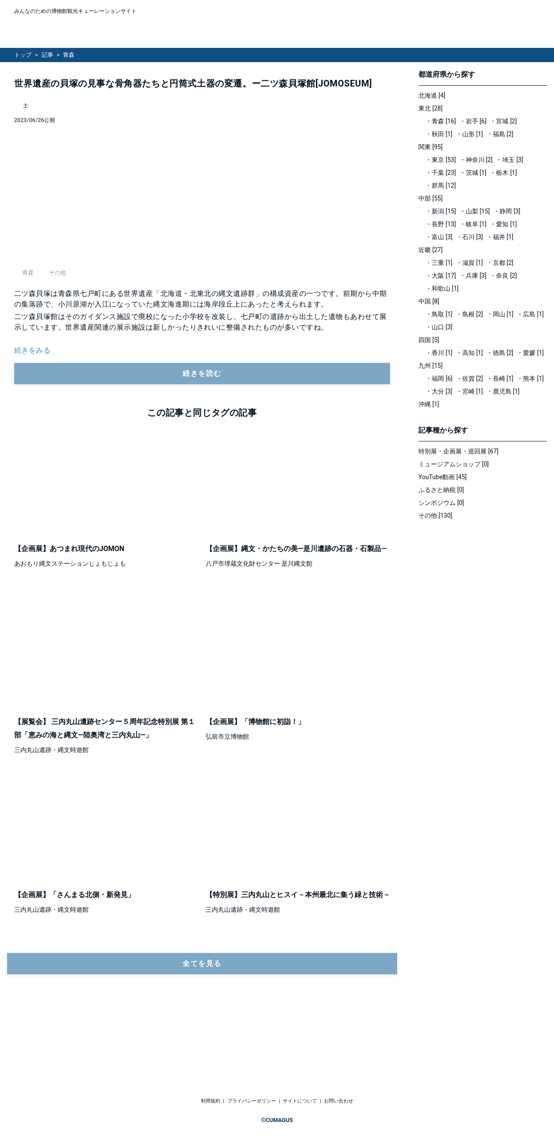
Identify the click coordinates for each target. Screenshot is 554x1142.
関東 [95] (430, 146)
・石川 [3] (469, 236)
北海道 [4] (431, 95)
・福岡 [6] (439, 378)
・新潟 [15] (440, 211)
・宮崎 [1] (469, 391)
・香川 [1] (439, 352)
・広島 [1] (530, 314)
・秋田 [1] (439, 134)
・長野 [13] (440, 224)
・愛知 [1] (503, 224)
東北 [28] (430, 108)
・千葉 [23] (440, 172)
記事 (47, 54)
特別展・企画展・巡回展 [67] (458, 451)
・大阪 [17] (440, 275)
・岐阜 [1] (473, 224)
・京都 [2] (500, 262)
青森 (68, 54)
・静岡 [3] (506, 211)
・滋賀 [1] (469, 262)
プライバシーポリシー (251, 1101)
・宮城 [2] (503, 121)
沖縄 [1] (428, 404)
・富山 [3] (439, 236)
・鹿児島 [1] (503, 391)
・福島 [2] (500, 134)
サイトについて (300, 1101)
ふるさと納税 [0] (441, 489)
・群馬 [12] (440, 185)
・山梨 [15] (475, 211)
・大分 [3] (439, 391)
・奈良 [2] (503, 275)
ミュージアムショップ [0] (453, 464)
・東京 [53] (440, 159)
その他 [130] (435, 515)
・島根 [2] (469, 314)
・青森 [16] (440, 121)
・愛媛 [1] (530, 352)
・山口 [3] (439, 327)
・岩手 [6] (473, 121)
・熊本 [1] (530, 378)
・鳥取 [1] (439, 314)
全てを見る (202, 1027)
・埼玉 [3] (509, 159)
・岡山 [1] (500, 314)
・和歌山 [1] (442, 288)
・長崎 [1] (500, 378)
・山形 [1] (469, 134)
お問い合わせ (338, 1101)
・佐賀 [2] (469, 378)
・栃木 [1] (503, 172)
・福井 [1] (500, 236)
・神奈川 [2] (476, 159)
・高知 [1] (469, 352)
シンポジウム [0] (441, 502)
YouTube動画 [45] (442, 476)
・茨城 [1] (473, 172)
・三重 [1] (439, 262)
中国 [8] (428, 301)
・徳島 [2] (500, 352)
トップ (22, 54)
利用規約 (210, 1101)
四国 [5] (428, 339)
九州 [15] (430, 365)
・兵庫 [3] (473, 275)
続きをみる (32, 414)
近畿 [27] (430, 249)
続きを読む (202, 437)
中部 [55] (430, 198)
